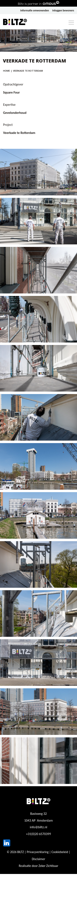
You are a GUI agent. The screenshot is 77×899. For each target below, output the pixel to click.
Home (6, 70)
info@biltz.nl (38, 827)
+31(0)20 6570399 (38, 834)
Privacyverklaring (37, 852)
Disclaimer (38, 859)
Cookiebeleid (59, 852)
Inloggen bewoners (63, 10)
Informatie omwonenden (34, 10)
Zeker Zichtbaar (48, 866)
